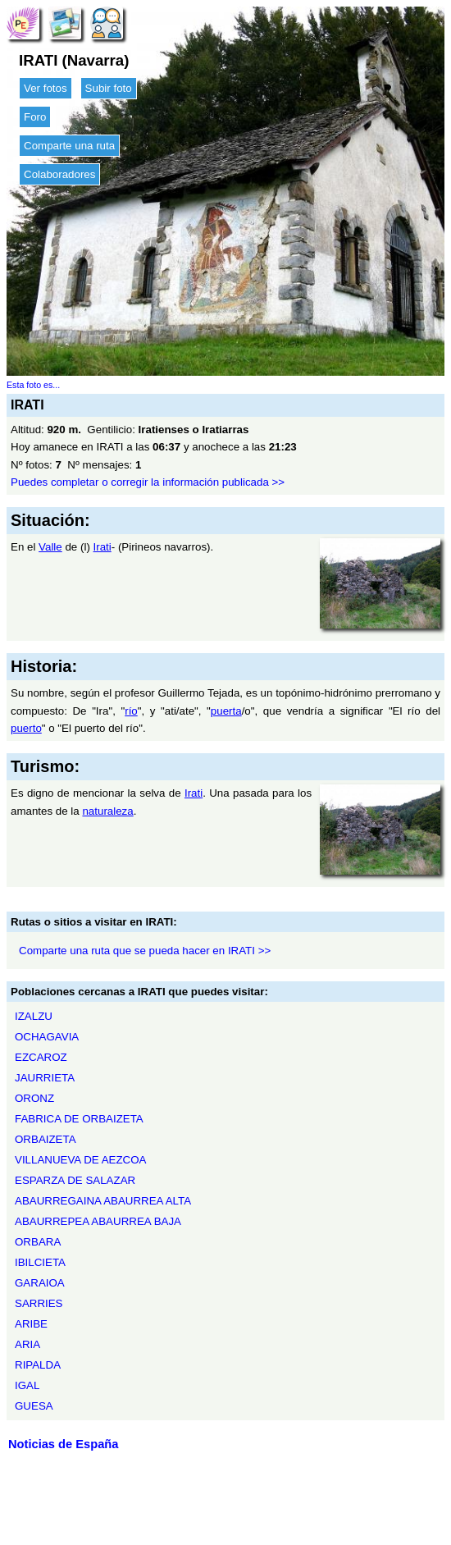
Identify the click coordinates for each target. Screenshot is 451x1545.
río (131, 711)
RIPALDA (38, 1365)
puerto (26, 728)
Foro (35, 117)
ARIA (27, 1344)
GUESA (34, 1406)
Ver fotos (45, 88)
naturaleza (107, 811)
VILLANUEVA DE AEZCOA (81, 1160)
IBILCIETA (40, 1262)
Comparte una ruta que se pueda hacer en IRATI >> (145, 950)
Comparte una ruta (69, 145)
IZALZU (33, 1016)
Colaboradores (59, 174)
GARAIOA (40, 1283)
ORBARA (38, 1242)
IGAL (27, 1385)
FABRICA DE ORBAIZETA (79, 1119)
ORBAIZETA (45, 1139)
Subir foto (108, 88)
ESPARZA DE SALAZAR (75, 1180)
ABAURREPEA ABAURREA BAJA (98, 1221)
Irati (102, 547)
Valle (50, 547)
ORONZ (34, 1098)
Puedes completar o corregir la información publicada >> (148, 482)
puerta (226, 711)
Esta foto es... (33, 385)
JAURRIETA (45, 1078)
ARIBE (31, 1324)
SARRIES (39, 1303)
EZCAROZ (41, 1057)
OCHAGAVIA (47, 1037)
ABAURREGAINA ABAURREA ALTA (103, 1201)
